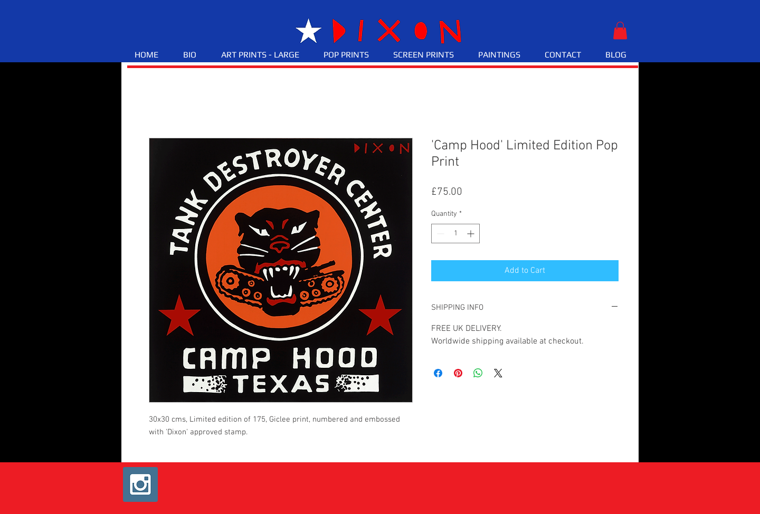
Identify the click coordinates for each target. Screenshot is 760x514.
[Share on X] (498, 373)
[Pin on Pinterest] (458, 373)
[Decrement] (439, 233)
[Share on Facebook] (438, 373)
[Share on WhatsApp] (478, 373)
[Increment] (471, 233)
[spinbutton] (455, 233)
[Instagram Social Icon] (140, 484)
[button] (620, 30)
